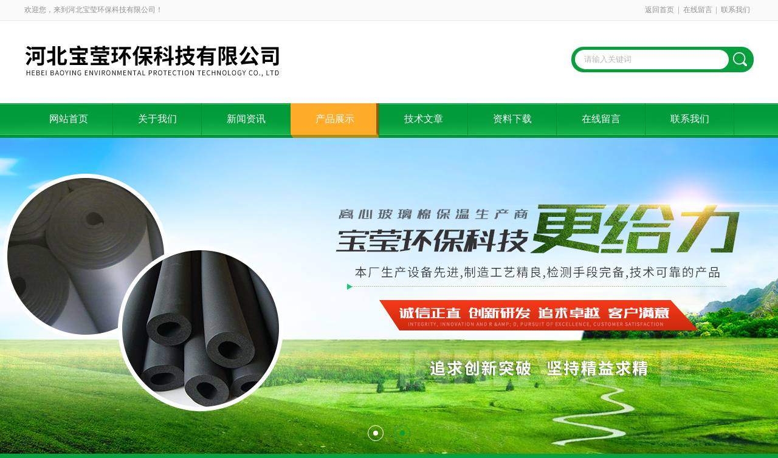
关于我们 (157, 119)
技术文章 (423, 119)
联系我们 (735, 9)
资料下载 (512, 119)
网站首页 (68, 119)
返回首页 (659, 9)
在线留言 (697, 9)
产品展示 (334, 119)
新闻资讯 (246, 119)
